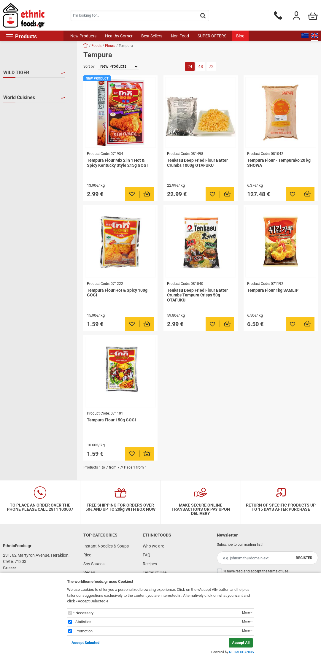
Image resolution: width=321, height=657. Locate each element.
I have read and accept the (256, 571)
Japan (16, 137)
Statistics (83, 622)
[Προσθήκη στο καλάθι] (147, 194)
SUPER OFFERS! (213, 36)
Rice (87, 555)
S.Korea (17, 146)
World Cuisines (19, 125)
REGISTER (304, 558)
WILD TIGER (16, 72)
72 (211, 66)
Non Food (180, 36)
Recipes (150, 563)
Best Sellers (151, 36)
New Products (83, 36)
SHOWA (17, 111)
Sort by (89, 66)
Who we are (153, 546)
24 (189, 66)
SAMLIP (17, 102)
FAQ (146, 555)
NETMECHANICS (241, 652)
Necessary (84, 613)
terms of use (278, 571)
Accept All (241, 642)
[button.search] (203, 16)
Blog (240, 36)
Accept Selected (85, 642)
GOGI (15, 85)
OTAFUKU (19, 93)
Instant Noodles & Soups (106, 546)
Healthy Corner (119, 36)
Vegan (89, 572)
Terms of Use (154, 572)
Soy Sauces (93, 563)
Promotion (84, 631)
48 (200, 66)
